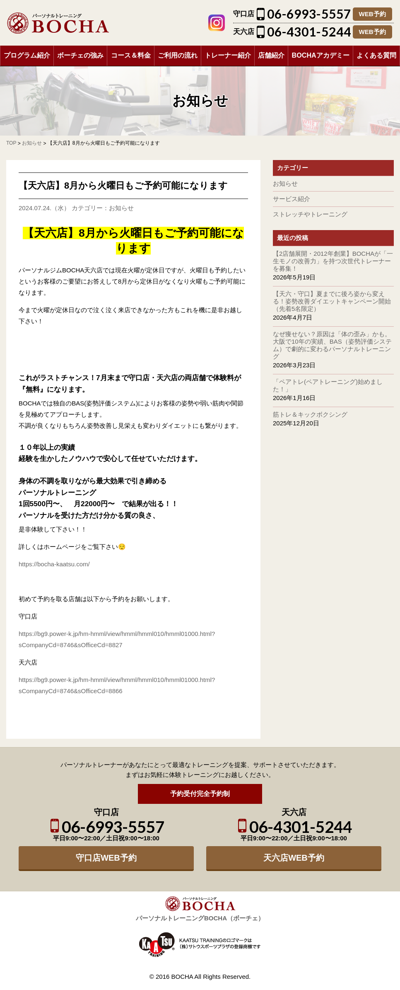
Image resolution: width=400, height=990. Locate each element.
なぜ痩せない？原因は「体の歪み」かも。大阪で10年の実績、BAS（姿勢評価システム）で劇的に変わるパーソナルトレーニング (332, 345)
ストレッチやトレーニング (310, 214)
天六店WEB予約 (293, 857)
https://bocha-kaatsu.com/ (54, 564)
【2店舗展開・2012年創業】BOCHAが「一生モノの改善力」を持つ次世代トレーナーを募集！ (333, 261)
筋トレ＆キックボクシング (310, 414)
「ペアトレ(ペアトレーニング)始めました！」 (328, 385)
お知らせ (121, 207)
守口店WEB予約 (106, 857)
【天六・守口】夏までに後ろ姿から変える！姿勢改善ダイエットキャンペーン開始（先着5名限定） (332, 301)
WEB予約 (372, 13)
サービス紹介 (291, 198)
